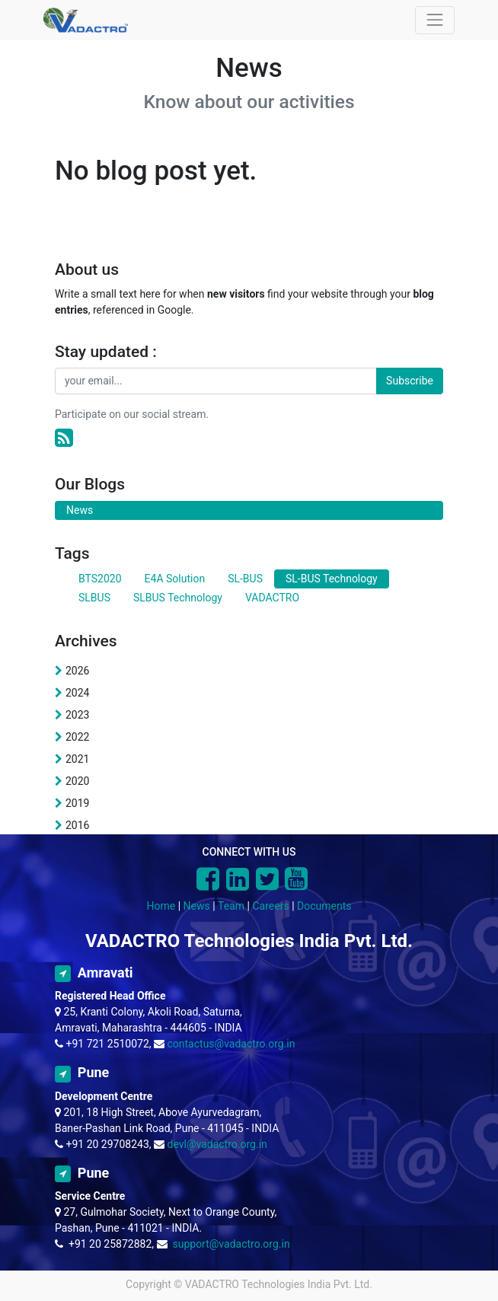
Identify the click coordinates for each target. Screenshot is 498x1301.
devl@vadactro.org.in (217, 1144)
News (197, 906)
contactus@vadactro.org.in (231, 1044)
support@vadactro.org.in (230, 1244)
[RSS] (64, 438)
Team (231, 906)
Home (161, 906)
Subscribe (409, 381)
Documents (324, 906)
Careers (270, 906)
